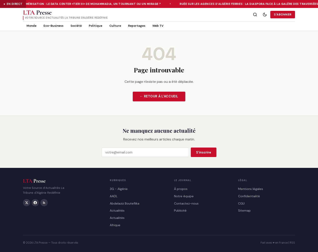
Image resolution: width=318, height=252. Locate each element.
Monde (31, 26)
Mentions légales (250, 189)
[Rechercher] (255, 14)
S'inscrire (203, 152)
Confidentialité (249, 196)
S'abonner (283, 14)
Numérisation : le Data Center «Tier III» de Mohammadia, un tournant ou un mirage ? (91, 4)
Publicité (180, 210)
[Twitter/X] (26, 202)
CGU (241, 203)
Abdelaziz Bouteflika (124, 203)
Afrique (115, 225)
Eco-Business (53, 26)
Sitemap (244, 210)
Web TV (157, 26)
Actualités (117, 210)
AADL (113, 196)
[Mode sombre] (265, 14)
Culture (115, 26)
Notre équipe (184, 196)
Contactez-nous (186, 203)
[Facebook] (35, 202)
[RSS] (44, 202)
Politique (95, 26)
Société (76, 26)
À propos (180, 189)
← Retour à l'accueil (159, 96)
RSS (292, 242)
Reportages (136, 26)
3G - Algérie (119, 189)
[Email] (145, 152)
